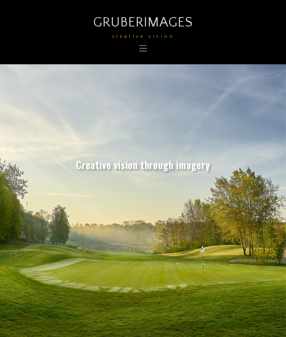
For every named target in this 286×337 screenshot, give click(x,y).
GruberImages (143, 26)
